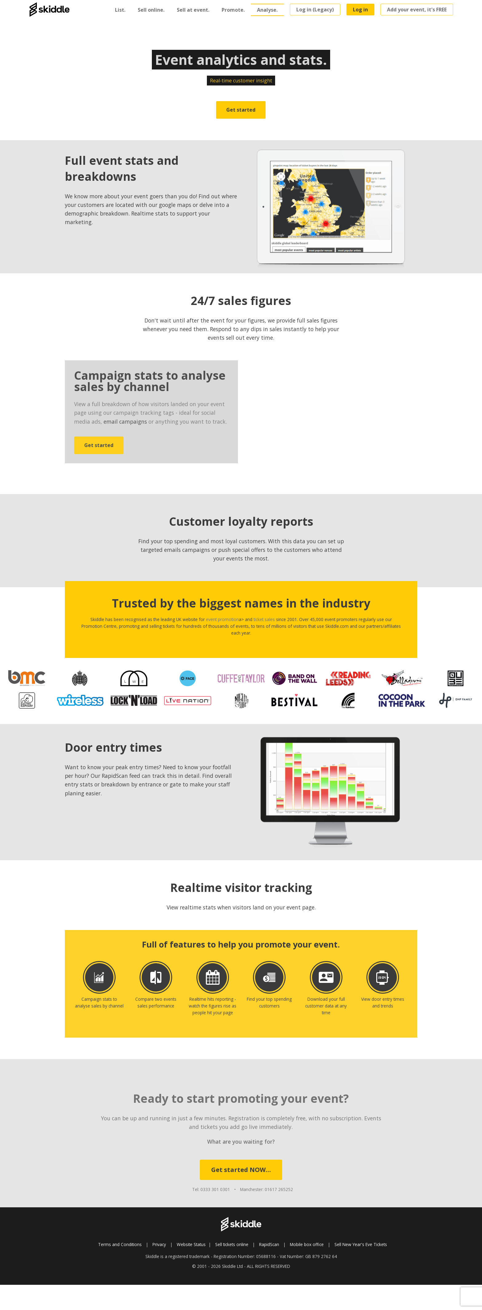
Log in (360, 9)
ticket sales (264, 619)
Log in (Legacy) (315, 9)
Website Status (191, 1244)
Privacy (159, 1244)
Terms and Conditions (120, 1244)
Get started (240, 109)
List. (120, 9)
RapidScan (269, 1244)
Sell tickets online (231, 1244)
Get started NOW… (241, 1170)
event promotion (222, 619)
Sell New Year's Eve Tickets (360, 1244)
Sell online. (151, 9)
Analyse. (267, 9)
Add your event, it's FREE (417, 9)
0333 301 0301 (215, 1189)
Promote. (233, 9)
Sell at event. (193, 9)
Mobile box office (307, 1244)
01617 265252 (279, 1189)
